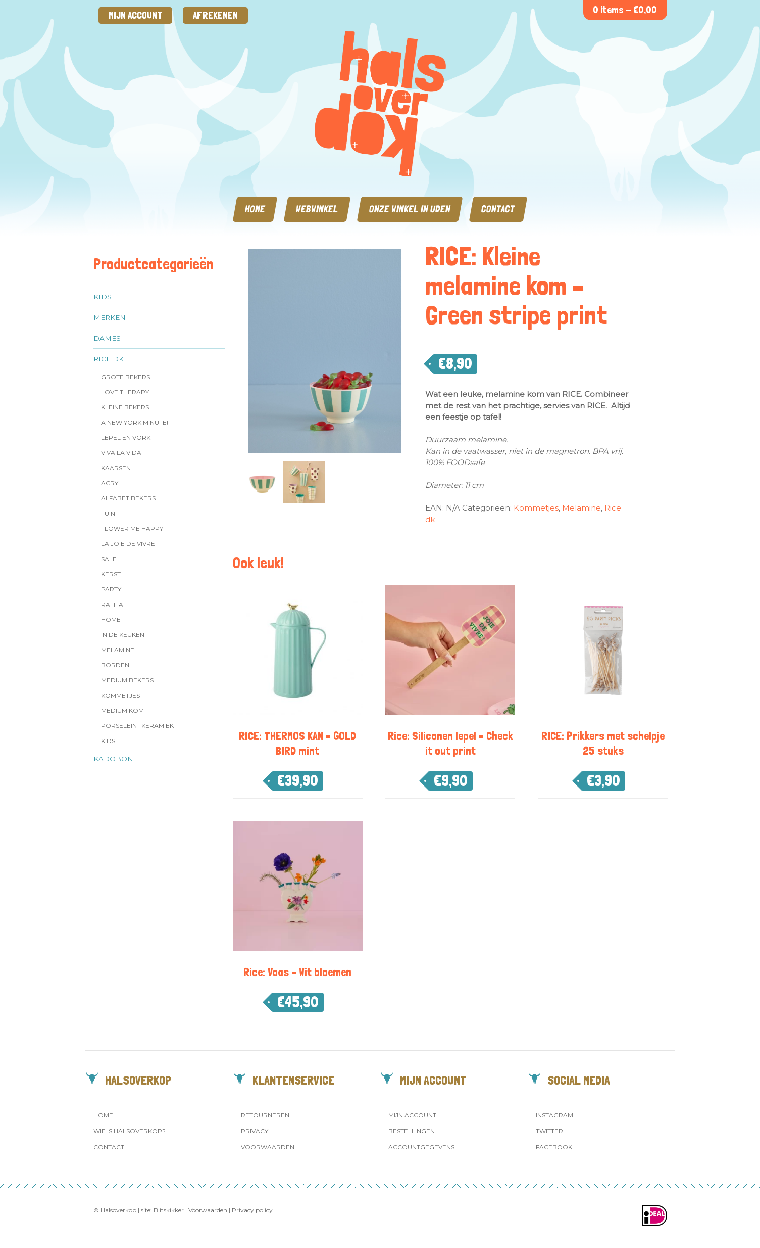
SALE (109, 559)
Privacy (254, 1131)
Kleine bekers (125, 407)
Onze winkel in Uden (409, 209)
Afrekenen (215, 15)
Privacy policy (252, 1210)
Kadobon (113, 759)
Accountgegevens (421, 1147)
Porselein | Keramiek (137, 725)
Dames (107, 338)
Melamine (117, 650)
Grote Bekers (125, 377)
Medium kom (122, 710)
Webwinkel (317, 209)
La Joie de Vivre (128, 543)
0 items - (625, 10)
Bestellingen (411, 1131)
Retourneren (265, 1115)
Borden (115, 665)
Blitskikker (169, 1210)
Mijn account (135, 15)
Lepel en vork (125, 437)
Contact (498, 209)
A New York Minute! (134, 422)
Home (255, 209)
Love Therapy (125, 392)
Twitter (549, 1131)
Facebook (554, 1147)
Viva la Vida (121, 452)
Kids (102, 297)
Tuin (108, 513)
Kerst (111, 574)
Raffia (112, 604)
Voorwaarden (267, 1147)
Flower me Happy (132, 528)
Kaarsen (116, 468)
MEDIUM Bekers (127, 680)
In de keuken (122, 634)
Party (111, 589)
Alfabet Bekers (128, 498)
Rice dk (108, 359)
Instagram (554, 1115)
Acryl (111, 483)
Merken (109, 317)
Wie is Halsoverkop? (129, 1131)
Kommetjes (120, 695)
